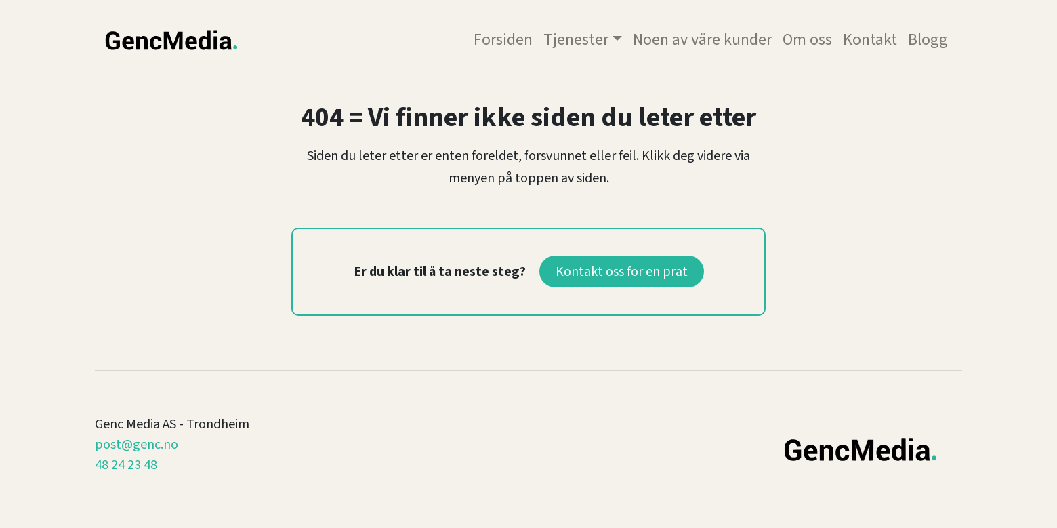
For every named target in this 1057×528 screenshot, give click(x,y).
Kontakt (870, 40)
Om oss (807, 40)
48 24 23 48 (126, 464)
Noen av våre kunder (702, 40)
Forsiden (503, 40)
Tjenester (575, 40)
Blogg (928, 40)
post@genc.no (136, 444)
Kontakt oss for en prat (622, 271)
